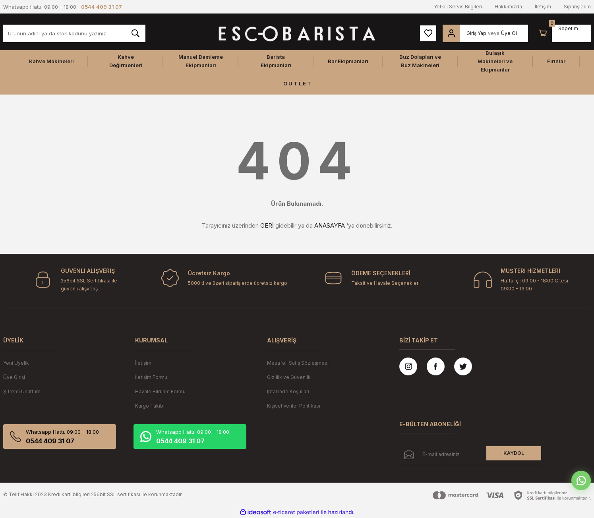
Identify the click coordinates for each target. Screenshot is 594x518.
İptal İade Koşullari (288, 391)
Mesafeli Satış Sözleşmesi (298, 363)
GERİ (267, 225)
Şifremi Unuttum (22, 391)
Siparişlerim (577, 7)
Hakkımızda (508, 7)
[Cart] (543, 33)
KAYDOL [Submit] (513, 453)
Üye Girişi (14, 377)
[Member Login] (451, 33)
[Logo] (296, 33)
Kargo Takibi (149, 406)
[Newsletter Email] (470, 455)
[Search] (74, 33)
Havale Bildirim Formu (160, 391)
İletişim (543, 7)
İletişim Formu (151, 377)
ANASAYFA (329, 225)
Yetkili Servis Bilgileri (458, 7)
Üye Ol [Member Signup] (509, 33)
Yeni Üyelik (16, 363)
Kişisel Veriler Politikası (293, 406)
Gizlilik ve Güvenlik (289, 377)
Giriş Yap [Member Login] (476, 33)
